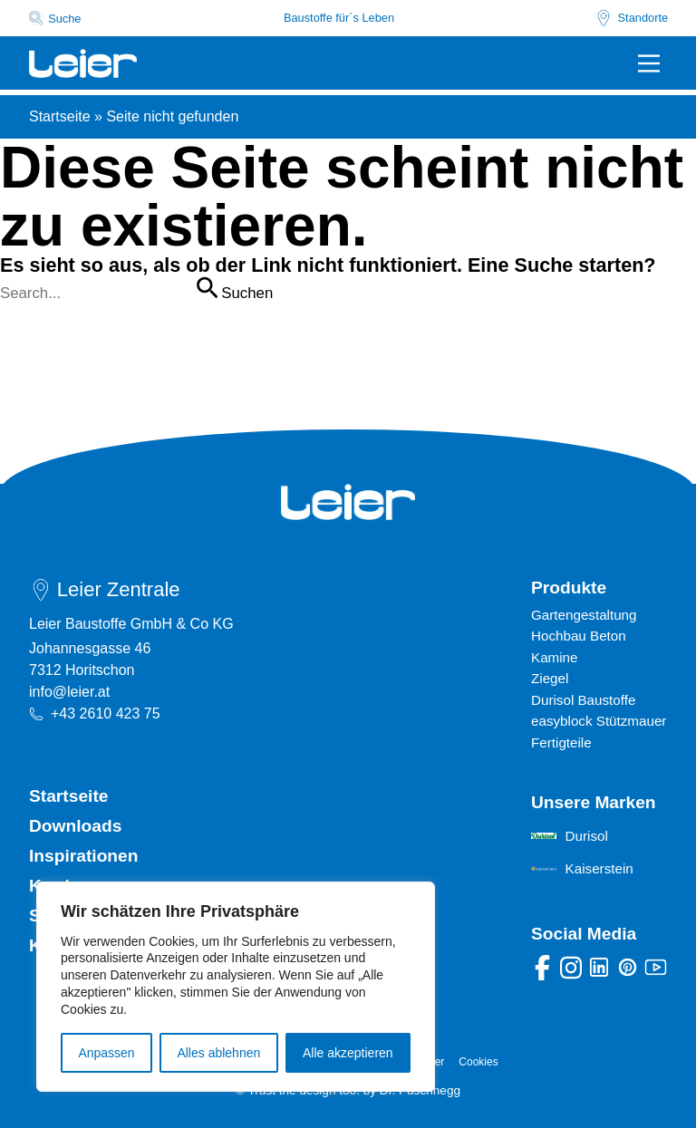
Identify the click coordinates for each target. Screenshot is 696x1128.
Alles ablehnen (218, 1053)
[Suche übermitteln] (207, 287)
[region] (235, 987)
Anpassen (106, 1053)
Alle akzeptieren (348, 1053)
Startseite (60, 116)
